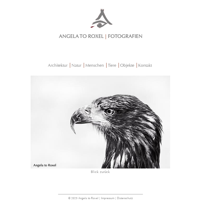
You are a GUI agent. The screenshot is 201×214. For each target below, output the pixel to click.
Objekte (127, 65)
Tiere (112, 65)
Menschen (94, 65)
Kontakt (145, 65)
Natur (76, 65)
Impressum (107, 198)
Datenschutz (125, 198)
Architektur (58, 65)
